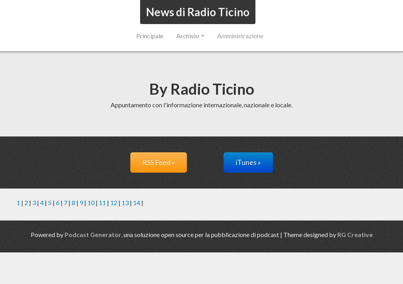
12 (113, 202)
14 (136, 202)
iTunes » (248, 162)
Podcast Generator (93, 234)
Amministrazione (240, 35)
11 (102, 202)
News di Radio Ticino (198, 12)
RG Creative (355, 234)
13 (125, 202)
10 (90, 202)
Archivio (190, 35)
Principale (149, 35)
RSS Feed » (158, 162)
